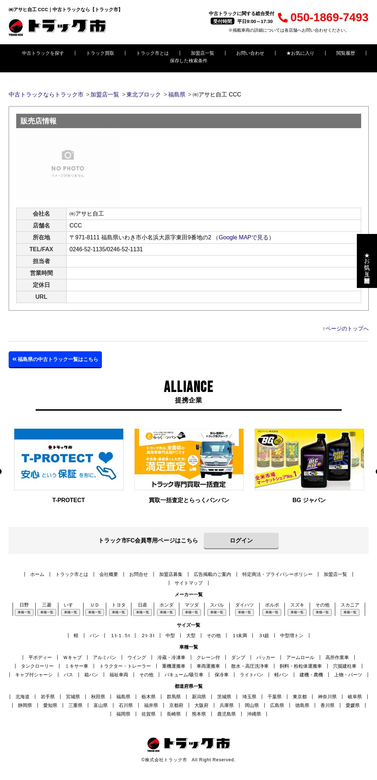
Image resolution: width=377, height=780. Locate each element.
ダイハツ (244, 605)
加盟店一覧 (202, 53)
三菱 (46, 605)
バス (68, 674)
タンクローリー (37, 666)
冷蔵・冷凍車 (171, 657)
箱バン (91, 674)
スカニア (350, 605)
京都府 (176, 705)
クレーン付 (208, 657)
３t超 (263, 635)
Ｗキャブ (72, 657)
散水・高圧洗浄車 (250, 666)
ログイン (241, 540)
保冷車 (222, 674)
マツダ (192, 605)
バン (94, 635)
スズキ (297, 605)
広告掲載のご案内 (212, 574)
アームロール (300, 657)
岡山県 (252, 705)
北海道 (22, 696)
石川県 (126, 705)
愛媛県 (353, 705)
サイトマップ (189, 583)
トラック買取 (100, 53)
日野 (24, 605)
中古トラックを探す (43, 53)
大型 (191, 635)
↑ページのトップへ (346, 328)
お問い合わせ (250, 53)
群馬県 (174, 696)
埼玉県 (249, 696)
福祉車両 (118, 674)
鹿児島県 (226, 714)
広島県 (277, 705)
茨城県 (224, 696)
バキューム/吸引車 (184, 674)
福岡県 (123, 714)
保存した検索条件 (188, 60)
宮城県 (73, 696)
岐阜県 (355, 696)
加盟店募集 (171, 574)
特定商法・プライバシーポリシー (277, 574)
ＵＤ (94, 605)
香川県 (327, 705)
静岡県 (25, 705)
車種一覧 (24, 612)
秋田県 (98, 696)
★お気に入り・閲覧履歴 (367, 261)
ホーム (37, 574)
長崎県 (174, 714)
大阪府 (201, 705)
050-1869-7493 (323, 17)
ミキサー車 (76, 666)
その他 (322, 605)
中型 (170, 635)
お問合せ (138, 574)
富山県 (101, 705)
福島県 (123, 696)
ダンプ (238, 657)
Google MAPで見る (244, 237)
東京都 (300, 696)
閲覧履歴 (345, 53)
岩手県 (48, 696)
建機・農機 (311, 674)
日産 (142, 605)
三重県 (75, 705)
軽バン (281, 674)
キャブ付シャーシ (34, 674)
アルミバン (104, 657)
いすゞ (71, 605)
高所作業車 (337, 657)
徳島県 (302, 705)
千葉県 (275, 696)
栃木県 (149, 696)
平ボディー (40, 657)
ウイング (136, 657)
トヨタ (119, 605)
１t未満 (239, 635)
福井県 (151, 705)
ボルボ (272, 605)
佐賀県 (149, 714)
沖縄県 (254, 714)
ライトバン (251, 674)
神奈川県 (327, 696)
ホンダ (167, 605)
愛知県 (50, 705)
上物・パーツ (348, 674)
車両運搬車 (208, 666)
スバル (217, 605)
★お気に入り (300, 53)
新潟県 (199, 696)
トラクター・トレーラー (125, 666)
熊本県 (199, 714)
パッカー (265, 657)
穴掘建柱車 (344, 666)
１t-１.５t (120, 635)
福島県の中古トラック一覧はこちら (55, 359)
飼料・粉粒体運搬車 (301, 666)
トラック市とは (152, 53)
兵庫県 (227, 705)
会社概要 (108, 574)
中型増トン (292, 635)
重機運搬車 (173, 666)
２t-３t (147, 635)
